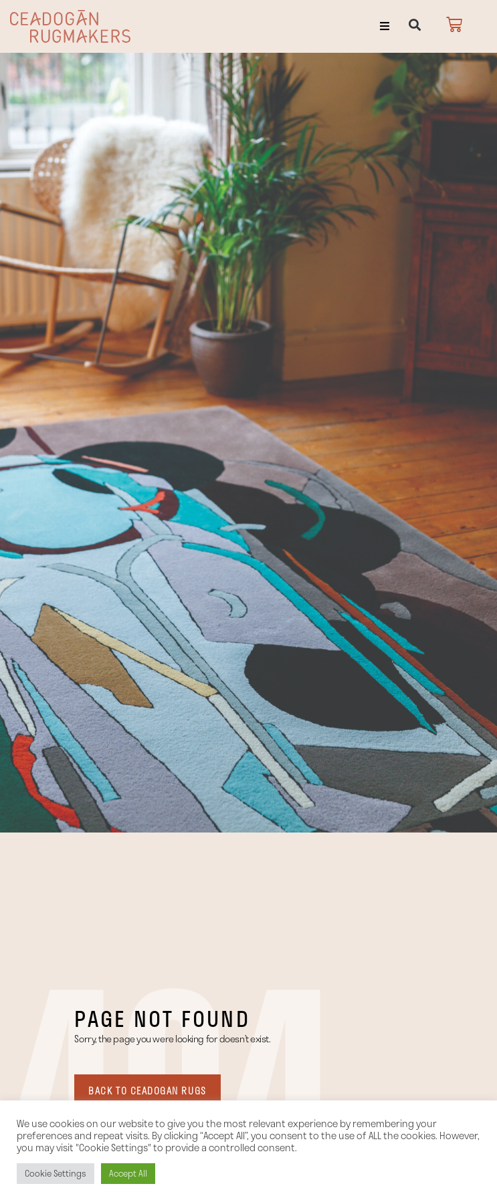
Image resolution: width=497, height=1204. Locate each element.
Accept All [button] (128, 1173)
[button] (385, 26)
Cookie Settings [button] (55, 1173)
